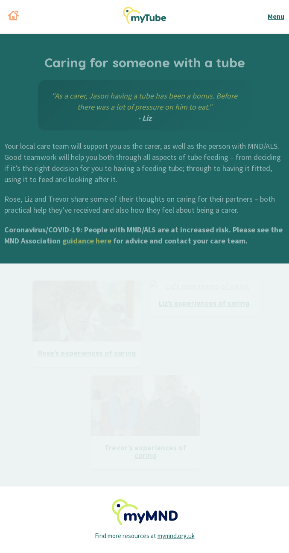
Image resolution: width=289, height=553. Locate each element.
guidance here (86, 241)
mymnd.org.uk (176, 536)
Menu (276, 16)
